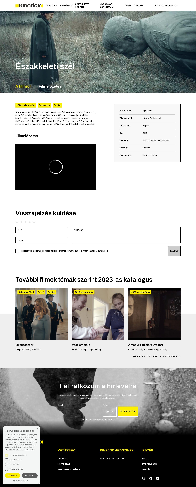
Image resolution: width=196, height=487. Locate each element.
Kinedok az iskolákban (106, 5)
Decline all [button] (30, 475)
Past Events (149, 464)
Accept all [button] (12, 475)
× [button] (37, 429)
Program (52, 6)
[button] (21, 481)
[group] (41, 230)
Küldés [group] (174, 251)
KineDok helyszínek (69, 469)
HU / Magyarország (166, 6)
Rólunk (139, 6)
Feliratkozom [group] (128, 411)
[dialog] (21, 455)
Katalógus (64, 464)
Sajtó (146, 459)
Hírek (129, 6)
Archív (146, 469)
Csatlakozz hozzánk (82, 5)
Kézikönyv (66, 6)
